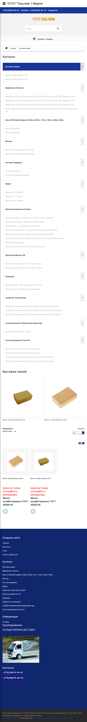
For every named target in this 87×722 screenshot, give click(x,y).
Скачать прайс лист (10, 555)
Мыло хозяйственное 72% (16, 75)
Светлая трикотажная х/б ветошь (19, 150)
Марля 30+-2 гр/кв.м (14, 196)
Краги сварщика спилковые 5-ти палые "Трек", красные (29, 218)
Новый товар (7, 431)
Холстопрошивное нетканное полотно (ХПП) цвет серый (29, 361)
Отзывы (6, 622)
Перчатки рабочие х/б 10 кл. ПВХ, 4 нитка (23, 264)
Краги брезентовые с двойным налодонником (25, 222)
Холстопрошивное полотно (17, 340)
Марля (8, 184)
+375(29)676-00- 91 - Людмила (43, 10)
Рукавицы (9, 276)
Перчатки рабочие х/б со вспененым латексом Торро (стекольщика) (34, 238)
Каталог (13, 48)
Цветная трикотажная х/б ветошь (19, 154)
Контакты (6, 547)
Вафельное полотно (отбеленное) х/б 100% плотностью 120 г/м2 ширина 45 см (40, 96)
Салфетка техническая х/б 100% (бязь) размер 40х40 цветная (32, 306)
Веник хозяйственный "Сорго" (18, 332)
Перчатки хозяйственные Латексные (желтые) (25, 247)
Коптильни (67, 718)
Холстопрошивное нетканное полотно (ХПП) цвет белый (29, 357)
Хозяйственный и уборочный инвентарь (23, 323)
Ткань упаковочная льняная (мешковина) (23, 349)
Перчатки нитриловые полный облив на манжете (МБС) (29, 234)
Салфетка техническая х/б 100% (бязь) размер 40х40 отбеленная (33, 310)
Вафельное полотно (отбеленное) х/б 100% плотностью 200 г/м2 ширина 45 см (40, 105)
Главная (6, 543)
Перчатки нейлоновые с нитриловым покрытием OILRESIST (31, 230)
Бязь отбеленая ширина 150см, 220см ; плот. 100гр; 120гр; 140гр (34, 120)
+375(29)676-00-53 (13, 672)
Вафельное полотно (14, 88)
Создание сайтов (12, 718)
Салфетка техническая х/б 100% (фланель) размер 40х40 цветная (33, 314)
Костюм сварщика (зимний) (17, 175)
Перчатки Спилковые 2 (15, 242)
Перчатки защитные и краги (18, 209)
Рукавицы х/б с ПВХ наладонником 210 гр (23, 285)
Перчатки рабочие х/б (15, 255)
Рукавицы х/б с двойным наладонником (22, 289)
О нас (5, 551)
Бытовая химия (12, 67)
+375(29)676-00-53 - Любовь (16, 10)
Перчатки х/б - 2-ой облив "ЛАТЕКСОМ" (22, 226)
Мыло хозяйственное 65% (16, 79)
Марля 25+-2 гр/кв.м (14, 192)
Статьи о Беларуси (43, 718)
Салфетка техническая (15, 298)
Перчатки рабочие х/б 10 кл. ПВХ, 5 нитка (23, 268)
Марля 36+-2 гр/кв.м (14, 201)
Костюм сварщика (13, 163)
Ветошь (8, 141)
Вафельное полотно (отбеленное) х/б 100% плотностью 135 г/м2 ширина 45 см (40, 101)
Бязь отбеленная (12, 128)
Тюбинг (57, 718)
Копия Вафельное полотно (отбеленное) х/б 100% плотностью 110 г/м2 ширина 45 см (41, 110)
